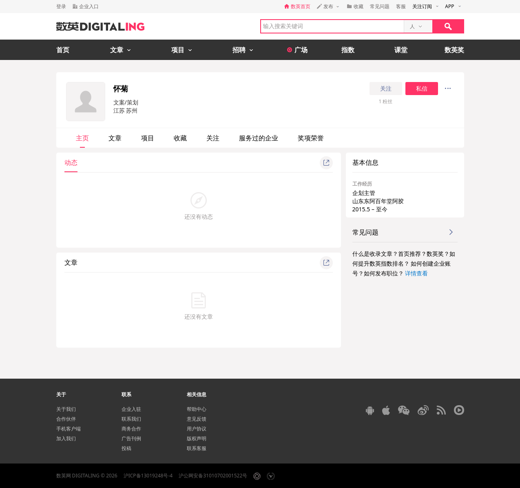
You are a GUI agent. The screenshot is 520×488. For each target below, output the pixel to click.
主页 (82, 137)
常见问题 (379, 6)
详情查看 (416, 273)
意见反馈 (196, 418)
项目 (147, 137)
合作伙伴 (66, 418)
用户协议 (196, 428)
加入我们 (66, 438)
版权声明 (196, 438)
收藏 (180, 137)
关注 (386, 88)
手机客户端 (68, 428)
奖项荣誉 (311, 137)
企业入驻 (131, 409)
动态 (70, 162)
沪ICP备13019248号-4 (148, 475)
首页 (62, 49)
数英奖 (454, 49)
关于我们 (66, 409)
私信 (421, 88)
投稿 (126, 448)
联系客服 (196, 448)
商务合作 (131, 428)
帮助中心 (196, 409)
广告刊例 (131, 438)
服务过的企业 (258, 137)
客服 (401, 6)
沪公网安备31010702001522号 (213, 475)
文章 (115, 137)
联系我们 (131, 418)
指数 (347, 49)
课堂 (400, 49)
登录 (61, 6)
